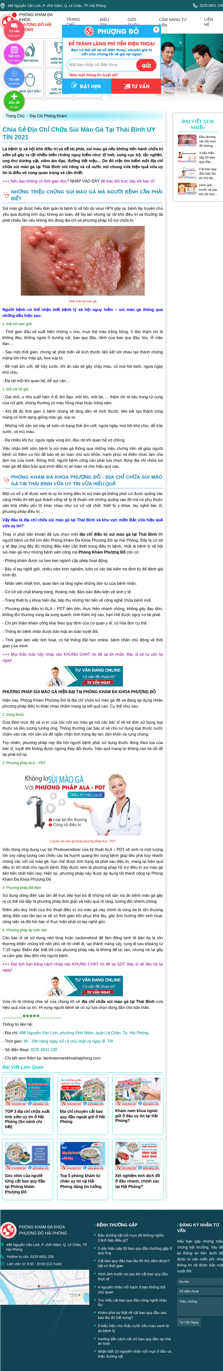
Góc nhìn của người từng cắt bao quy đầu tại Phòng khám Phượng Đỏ (25, 1184)
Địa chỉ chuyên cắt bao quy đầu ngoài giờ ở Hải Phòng (82, 1116)
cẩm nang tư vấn (173, 22)
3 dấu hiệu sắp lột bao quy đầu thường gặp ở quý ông (207, 157)
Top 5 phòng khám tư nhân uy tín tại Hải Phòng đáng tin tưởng (81, 1181)
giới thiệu (133, 22)
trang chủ (73, 22)
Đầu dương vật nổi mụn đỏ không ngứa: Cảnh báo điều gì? (208, 141)
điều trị (104, 22)
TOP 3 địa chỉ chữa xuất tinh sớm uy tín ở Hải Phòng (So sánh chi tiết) (27, 1119)
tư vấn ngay (189, 1322)
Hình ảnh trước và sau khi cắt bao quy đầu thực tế (208, 189)
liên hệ (208, 22)
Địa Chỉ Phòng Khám (48, 116)
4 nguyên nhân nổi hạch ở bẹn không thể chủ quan (131, 1289)
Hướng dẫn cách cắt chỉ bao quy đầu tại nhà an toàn (134, 1341)
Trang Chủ (15, 116)
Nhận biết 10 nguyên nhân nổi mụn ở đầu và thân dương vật (134, 1353)
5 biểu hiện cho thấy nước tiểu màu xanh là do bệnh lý (133, 1328)
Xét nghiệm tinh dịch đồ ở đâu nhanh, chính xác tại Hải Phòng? (137, 1181)
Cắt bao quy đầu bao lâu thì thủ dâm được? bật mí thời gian (208, 173)
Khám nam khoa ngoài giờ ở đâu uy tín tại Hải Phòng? (136, 1116)
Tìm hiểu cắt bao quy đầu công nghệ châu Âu (132, 1302)
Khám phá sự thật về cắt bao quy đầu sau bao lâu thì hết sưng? (132, 1315)
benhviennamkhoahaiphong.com (72, 1058)
